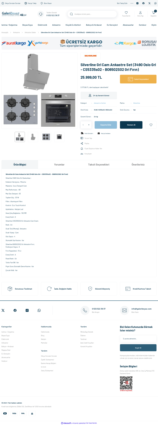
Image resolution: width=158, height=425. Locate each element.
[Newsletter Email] (138, 338)
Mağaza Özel (6, 350)
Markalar (44, 343)
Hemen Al (131, 125)
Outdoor (4, 361)
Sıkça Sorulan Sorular (49, 356)
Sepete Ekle (105, 125)
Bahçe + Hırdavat (8, 346)
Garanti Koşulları (86, 346)
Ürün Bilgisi (20, 164)
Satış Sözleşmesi (47, 371)
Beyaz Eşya (6, 336)
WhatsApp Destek (86, 332)
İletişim (43, 339)
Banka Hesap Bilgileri (48, 363)
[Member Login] (140, 14)
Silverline (136, 103)
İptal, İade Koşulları (87, 343)
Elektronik (5, 339)
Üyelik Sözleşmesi (47, 360)
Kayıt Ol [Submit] (138, 348)
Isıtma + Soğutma (8, 332)
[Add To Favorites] (150, 125)
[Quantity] (86, 125)
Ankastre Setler (100, 103)
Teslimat (83, 339)
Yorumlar (59, 164)
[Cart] (153, 14)
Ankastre (5, 343)
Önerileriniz (138, 164)
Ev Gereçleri (6, 354)
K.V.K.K (43, 367)
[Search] (92, 14)
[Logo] (15, 14)
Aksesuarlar (6, 357)
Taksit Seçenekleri (98, 164)
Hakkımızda (45, 332)
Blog (42, 336)
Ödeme (82, 336)
